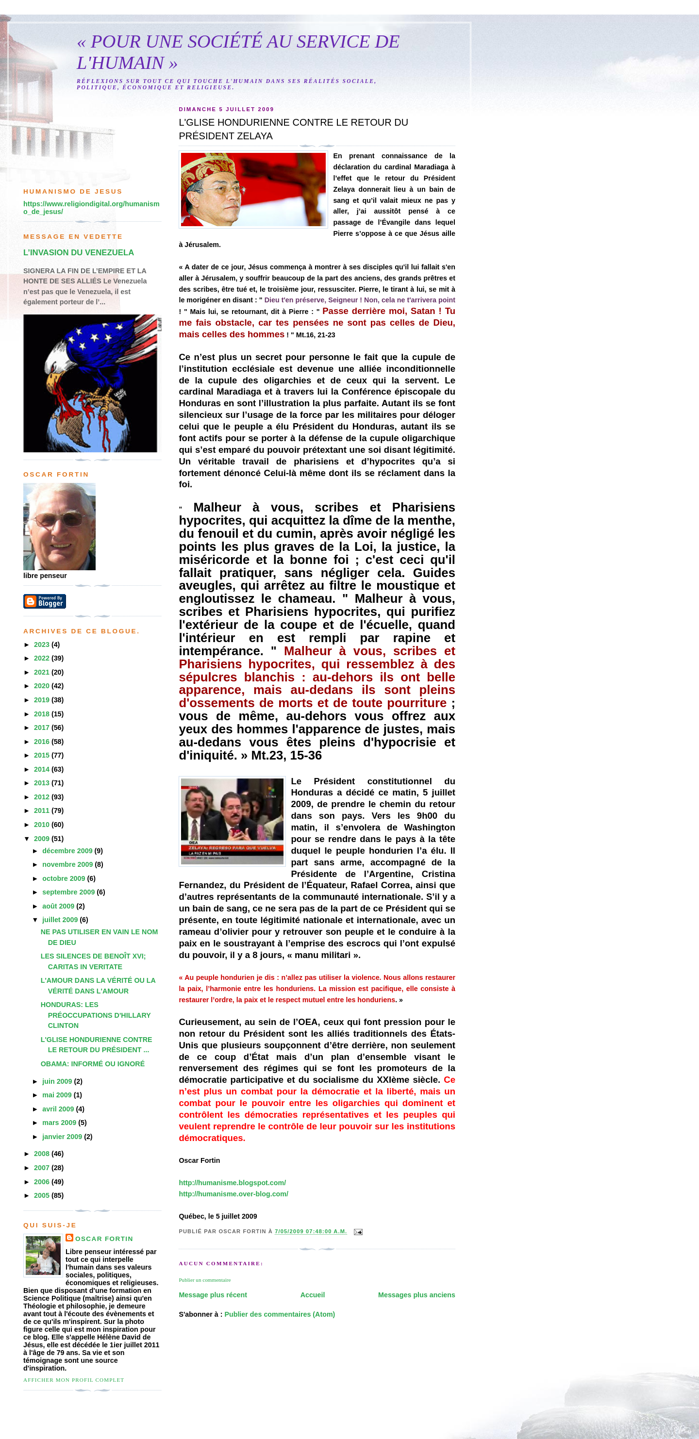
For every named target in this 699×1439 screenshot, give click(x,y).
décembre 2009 (68, 851)
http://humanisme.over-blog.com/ (233, 1194)
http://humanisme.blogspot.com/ (232, 1183)
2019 (42, 700)
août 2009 (59, 906)
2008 (42, 1154)
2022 (42, 658)
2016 (42, 741)
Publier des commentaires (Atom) (279, 1314)
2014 (42, 769)
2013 (42, 783)
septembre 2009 (69, 892)
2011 (42, 810)
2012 (42, 797)
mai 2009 (57, 1095)
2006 (42, 1182)
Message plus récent (213, 1295)
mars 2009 (60, 1122)
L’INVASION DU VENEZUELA (78, 252)
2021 (42, 672)
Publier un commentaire (205, 1280)
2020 (42, 686)
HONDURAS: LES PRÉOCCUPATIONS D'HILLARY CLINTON (96, 1015)
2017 (42, 727)
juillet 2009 (61, 920)
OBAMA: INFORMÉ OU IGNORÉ (93, 1064)
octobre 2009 (64, 878)
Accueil (312, 1295)
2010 (42, 824)
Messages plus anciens (416, 1295)
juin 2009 (58, 1081)
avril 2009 (59, 1109)
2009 (42, 839)
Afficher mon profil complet (73, 1380)
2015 (42, 755)
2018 (42, 714)
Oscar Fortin (104, 1238)
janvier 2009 (63, 1137)
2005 (42, 1195)
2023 (42, 644)
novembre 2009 (68, 864)
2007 (42, 1168)
